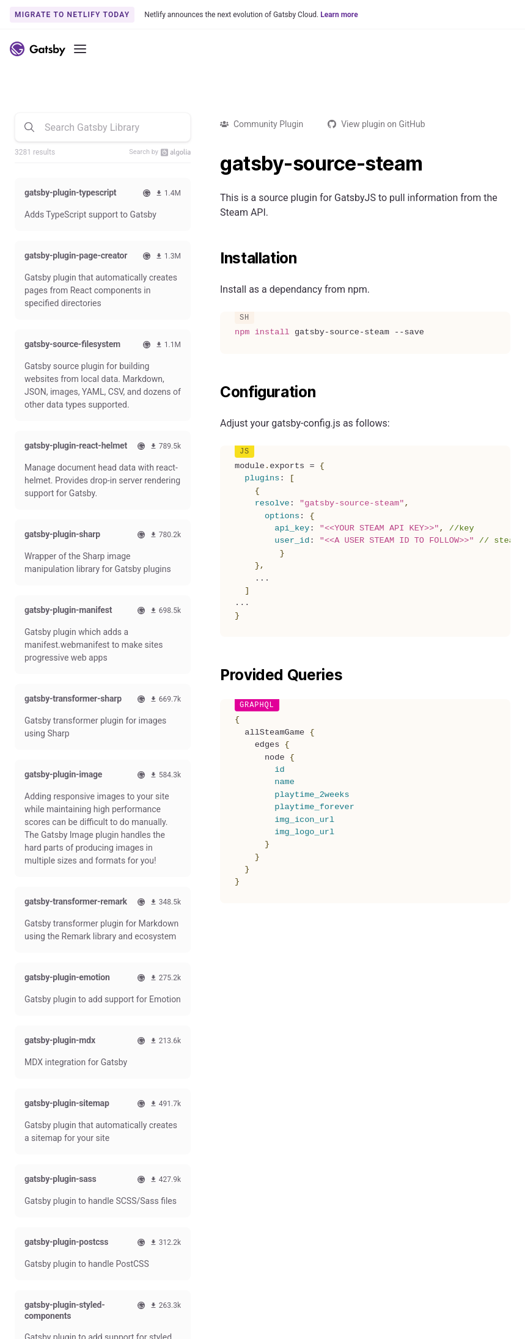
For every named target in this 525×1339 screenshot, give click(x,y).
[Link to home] (37, 49)
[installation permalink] (214, 258)
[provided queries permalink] (214, 675)
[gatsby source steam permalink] (214, 164)
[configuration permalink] (214, 392)
